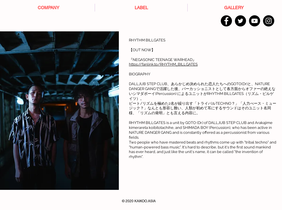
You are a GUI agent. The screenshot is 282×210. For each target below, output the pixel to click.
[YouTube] (254, 20)
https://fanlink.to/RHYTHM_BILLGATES (163, 64)
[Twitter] (240, 20)
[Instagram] (268, 20)
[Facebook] (226, 20)
